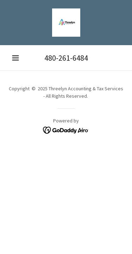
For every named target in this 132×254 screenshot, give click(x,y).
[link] (66, 22)
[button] (15, 58)
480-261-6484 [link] (66, 58)
